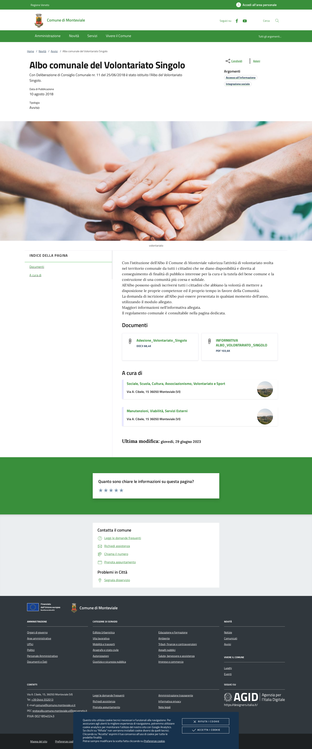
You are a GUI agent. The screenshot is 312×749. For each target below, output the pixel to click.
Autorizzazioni (101, 656)
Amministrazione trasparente (175, 695)
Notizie (228, 632)
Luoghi (228, 668)
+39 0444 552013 (42, 699)
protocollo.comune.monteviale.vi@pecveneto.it (59, 711)
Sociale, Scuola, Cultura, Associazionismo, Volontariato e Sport (176, 383)
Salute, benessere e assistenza (176, 656)
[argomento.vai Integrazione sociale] (238, 84)
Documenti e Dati (37, 662)
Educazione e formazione (172, 632)
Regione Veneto (40, 5)
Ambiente (164, 638)
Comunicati (230, 638)
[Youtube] (243, 20)
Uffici (30, 644)
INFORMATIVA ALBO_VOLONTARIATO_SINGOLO (241, 343)
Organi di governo (37, 632)
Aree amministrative (39, 638)
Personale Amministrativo (42, 656)
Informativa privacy (169, 701)
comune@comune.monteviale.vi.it (55, 705)
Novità (42, 51)
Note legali (164, 707)
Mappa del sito (38, 741)
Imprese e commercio (170, 662)
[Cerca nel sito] (277, 20)
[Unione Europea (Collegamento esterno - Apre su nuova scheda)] (44, 607)
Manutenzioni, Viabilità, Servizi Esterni (157, 411)
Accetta (205, 730)
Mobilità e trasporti (104, 644)
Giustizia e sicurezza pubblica (109, 662)
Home (30, 51)
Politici (31, 650)
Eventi (228, 674)
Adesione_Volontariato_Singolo (161, 340)
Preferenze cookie (154, 741)
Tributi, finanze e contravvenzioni (177, 644)
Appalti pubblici (167, 650)
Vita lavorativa (101, 638)
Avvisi (54, 51)
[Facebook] (235, 20)
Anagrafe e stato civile (106, 650)
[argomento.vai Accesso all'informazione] (240, 77)
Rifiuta (205, 722)
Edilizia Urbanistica (104, 632)
